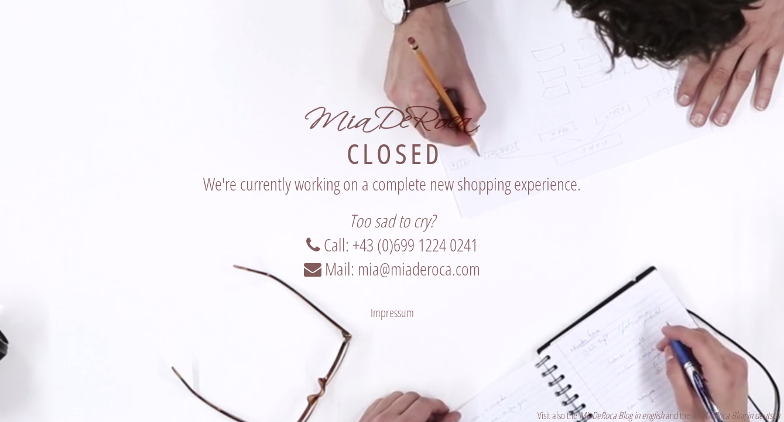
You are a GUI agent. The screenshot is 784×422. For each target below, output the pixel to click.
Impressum (392, 313)
